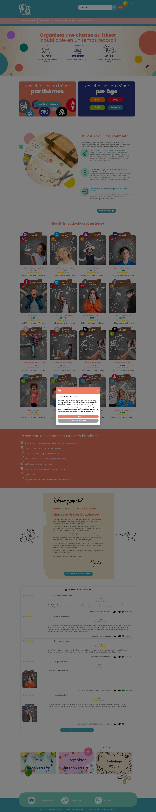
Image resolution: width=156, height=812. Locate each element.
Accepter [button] (78, 416)
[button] (97, 390)
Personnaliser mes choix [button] (78, 420)
